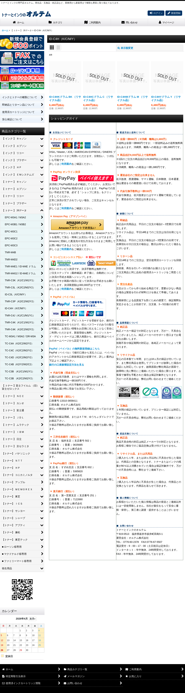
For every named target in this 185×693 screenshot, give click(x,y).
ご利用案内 (65, 163)
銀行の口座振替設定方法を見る (66, 364)
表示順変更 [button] (125, 48)
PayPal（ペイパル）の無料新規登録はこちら (74, 348)
